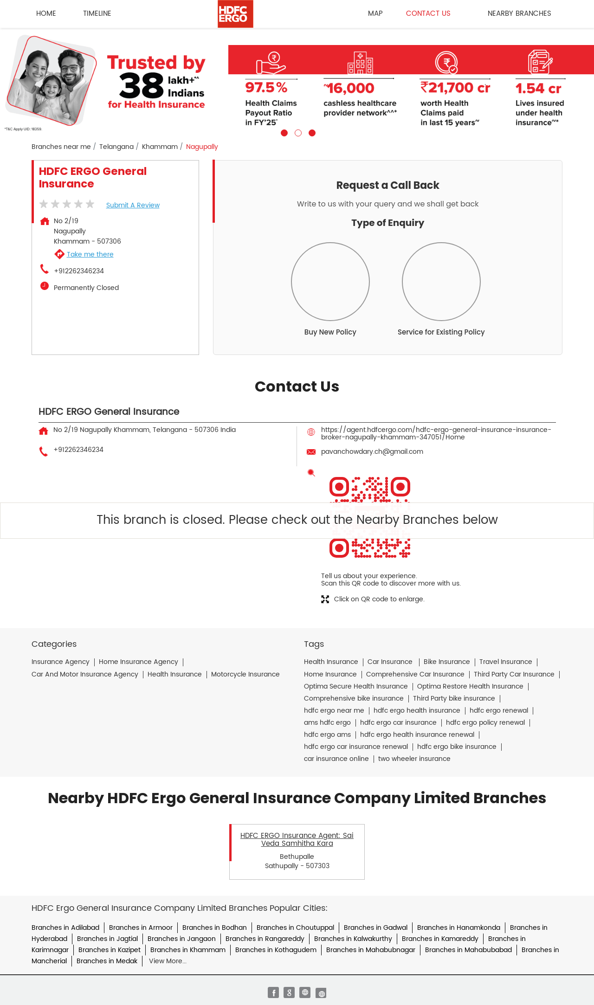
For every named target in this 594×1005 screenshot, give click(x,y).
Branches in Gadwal (375, 927)
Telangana (116, 147)
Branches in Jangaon (182, 939)
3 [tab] (311, 131)
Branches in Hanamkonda (458, 927)
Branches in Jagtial (107, 939)
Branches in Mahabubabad (468, 950)
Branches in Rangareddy (265, 939)
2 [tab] (297, 131)
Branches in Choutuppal (295, 927)
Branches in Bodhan (214, 927)
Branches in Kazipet (109, 950)
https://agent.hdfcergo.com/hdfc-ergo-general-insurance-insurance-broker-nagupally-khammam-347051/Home (436, 434)
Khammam (160, 147)
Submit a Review (133, 205)
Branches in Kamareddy (440, 939)
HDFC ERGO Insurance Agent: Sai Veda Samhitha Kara (297, 840)
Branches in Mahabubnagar (370, 950)
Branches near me (61, 147)
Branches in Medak (107, 961)
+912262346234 (79, 271)
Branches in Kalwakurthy (353, 939)
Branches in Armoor (141, 927)
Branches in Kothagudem (275, 950)
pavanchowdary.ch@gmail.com (372, 451)
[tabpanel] (297, 82)
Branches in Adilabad (65, 927)
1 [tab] (283, 131)
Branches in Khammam (188, 950)
